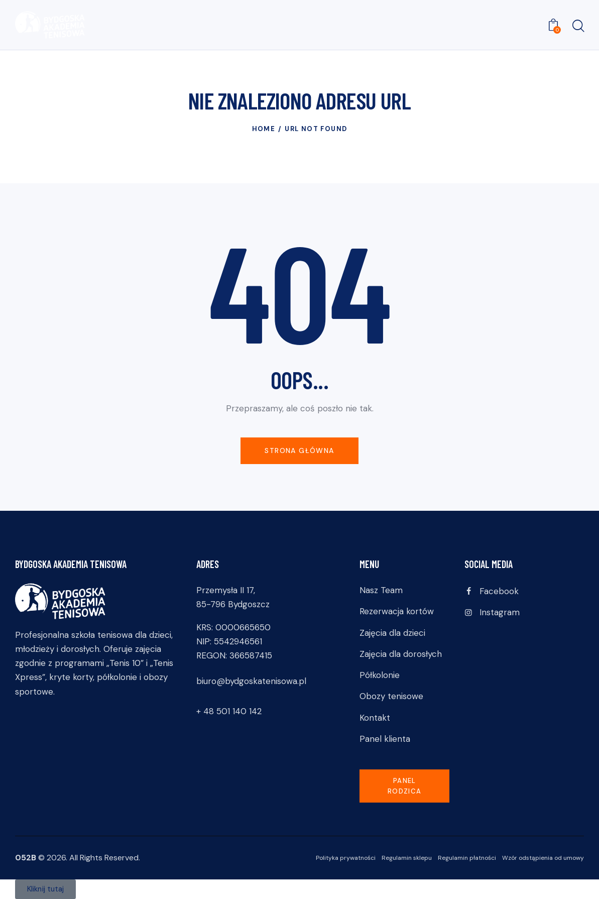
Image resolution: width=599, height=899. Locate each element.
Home (264, 129)
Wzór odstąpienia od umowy (543, 858)
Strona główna (299, 450)
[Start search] (577, 27)
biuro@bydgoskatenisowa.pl (251, 681)
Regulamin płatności (467, 858)
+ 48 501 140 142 (229, 711)
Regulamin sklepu (407, 858)
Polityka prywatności (346, 858)
